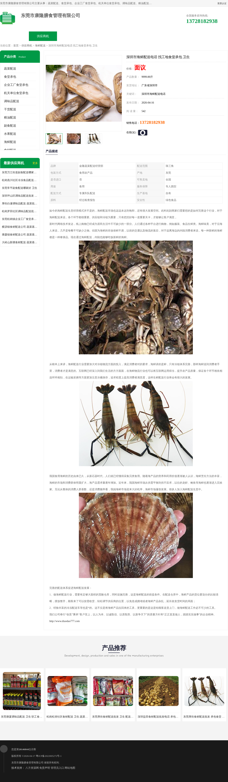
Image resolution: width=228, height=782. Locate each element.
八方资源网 (32, 767)
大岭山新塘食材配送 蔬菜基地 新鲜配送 (20, 242)
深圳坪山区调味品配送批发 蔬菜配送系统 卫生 (20, 195)
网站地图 (70, 767)
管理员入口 (57, 767)
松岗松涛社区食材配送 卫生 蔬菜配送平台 (71, 716)
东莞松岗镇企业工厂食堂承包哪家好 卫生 (20, 219)
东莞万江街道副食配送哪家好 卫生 (20, 172)
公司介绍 (100, 36)
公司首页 (14, 36)
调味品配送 (11, 101)
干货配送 (10, 109)
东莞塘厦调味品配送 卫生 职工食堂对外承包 (27, 716)
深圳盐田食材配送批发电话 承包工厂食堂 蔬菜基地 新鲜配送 (173, 716)
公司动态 (128, 36)
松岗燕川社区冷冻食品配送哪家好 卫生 (20, 180)
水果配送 (10, 133)
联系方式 (185, 36)
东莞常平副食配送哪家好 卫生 (19, 188)
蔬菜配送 (10, 68)
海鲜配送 (40, 45)
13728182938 (152, 122)
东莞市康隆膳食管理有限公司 (27, 762)
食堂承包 (10, 76)
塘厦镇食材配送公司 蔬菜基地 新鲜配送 (20, 234)
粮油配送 (10, 117)
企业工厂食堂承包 (16, 84)
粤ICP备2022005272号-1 (49, 756)
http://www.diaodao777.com (64, 621)
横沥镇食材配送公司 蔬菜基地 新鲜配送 (20, 226)
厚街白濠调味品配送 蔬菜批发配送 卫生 (20, 203)
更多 (35, 163)
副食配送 (10, 125)
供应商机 (43, 36)
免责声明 (44, 767)
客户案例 (157, 36)
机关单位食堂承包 (16, 93)
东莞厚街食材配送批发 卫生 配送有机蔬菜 (116, 716)
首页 (16, 45)
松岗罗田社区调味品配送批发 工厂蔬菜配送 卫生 (20, 211)
